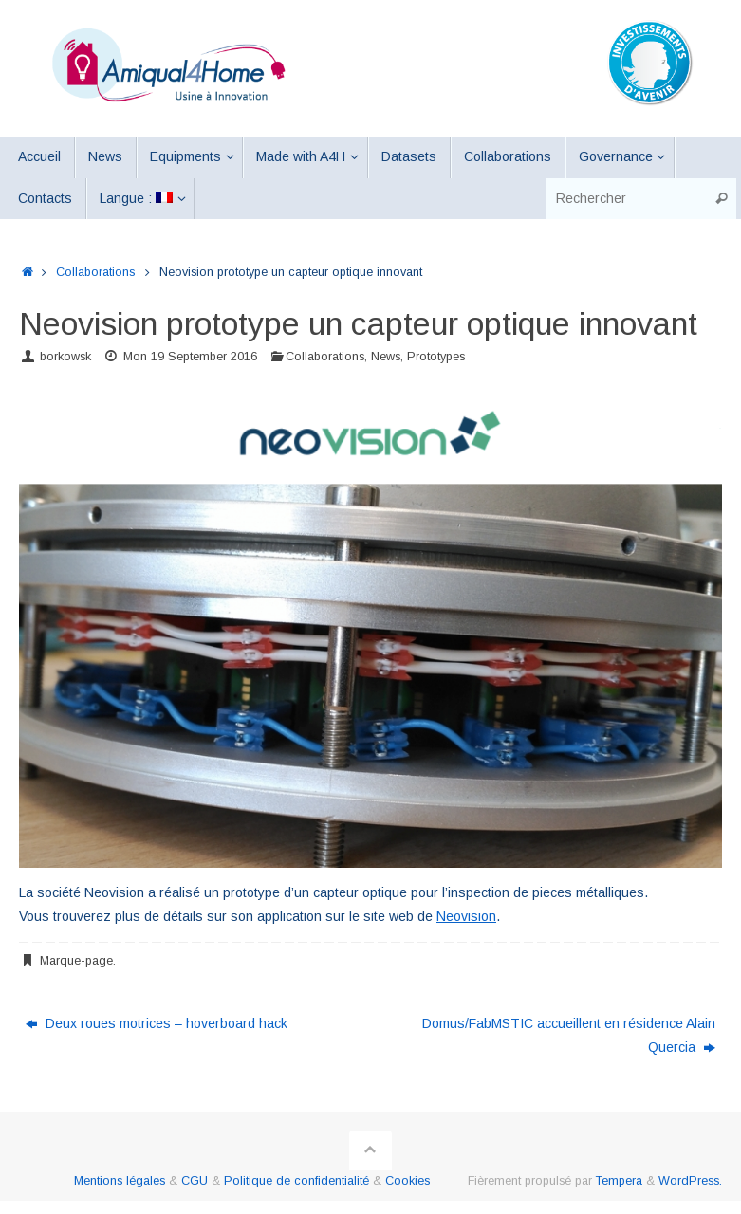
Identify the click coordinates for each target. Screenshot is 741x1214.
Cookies (407, 1180)
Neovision (466, 916)
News (385, 356)
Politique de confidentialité (296, 1180)
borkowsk (65, 356)
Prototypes (436, 356)
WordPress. (690, 1180)
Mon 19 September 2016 (190, 356)
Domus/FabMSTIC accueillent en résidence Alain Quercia (568, 1035)
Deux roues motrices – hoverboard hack (156, 1023)
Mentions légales (119, 1180)
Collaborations (95, 272)
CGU (194, 1180)
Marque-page (76, 960)
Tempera (619, 1180)
